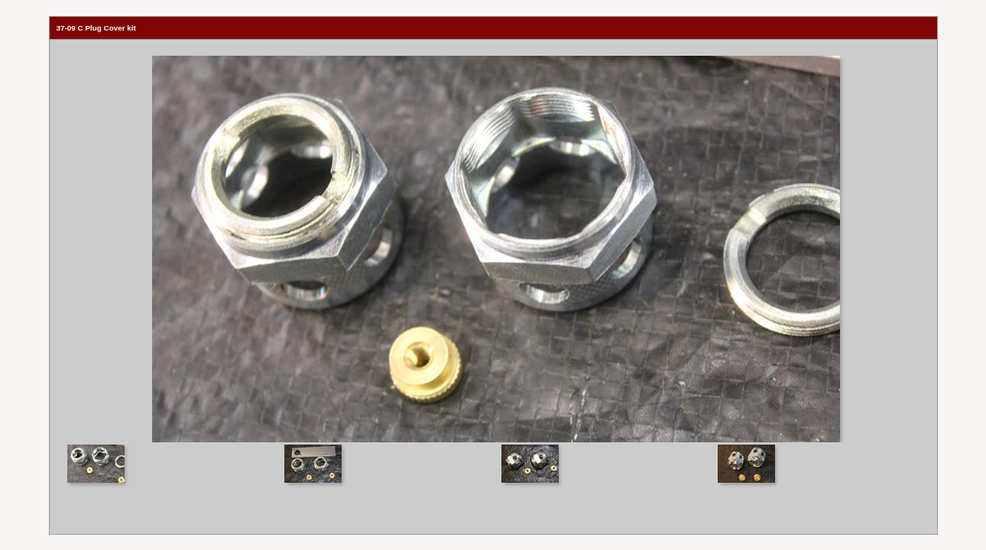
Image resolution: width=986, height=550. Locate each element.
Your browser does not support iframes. (493, 241)
